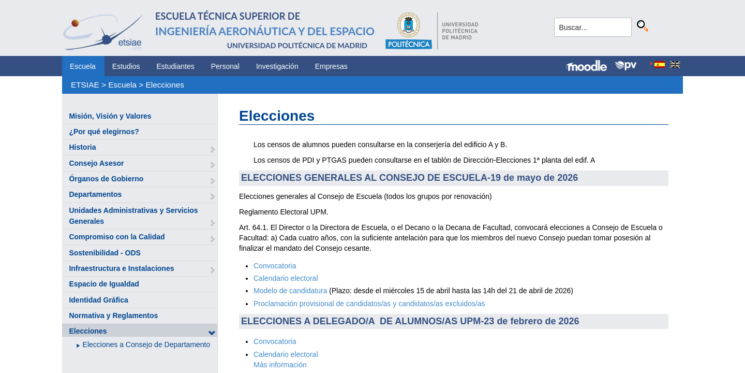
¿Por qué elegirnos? (104, 131)
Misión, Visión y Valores (110, 116)
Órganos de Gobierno (106, 179)
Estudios (126, 66)
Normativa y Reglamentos (113, 315)
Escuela (83, 66)
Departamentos (95, 194)
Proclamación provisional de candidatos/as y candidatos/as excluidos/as (369, 303)
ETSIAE (85, 84)
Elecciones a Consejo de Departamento (147, 344)
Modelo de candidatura (290, 290)
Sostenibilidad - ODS (104, 253)
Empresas (331, 66)
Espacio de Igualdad (104, 284)
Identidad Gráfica (98, 300)
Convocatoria (275, 266)
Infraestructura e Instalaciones (121, 268)
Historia (82, 147)
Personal (225, 66)
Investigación (277, 66)
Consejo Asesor (96, 163)
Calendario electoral (286, 278)
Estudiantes (176, 66)
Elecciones (165, 84)
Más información (280, 365)
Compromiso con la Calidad (117, 237)
